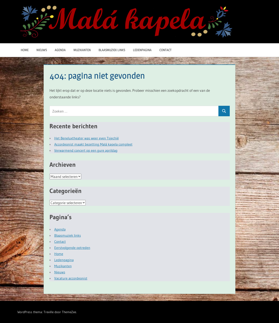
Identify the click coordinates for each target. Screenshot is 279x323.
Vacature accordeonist (70, 278)
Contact (165, 50)
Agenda (60, 50)
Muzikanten (82, 50)
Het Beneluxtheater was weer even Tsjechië (86, 138)
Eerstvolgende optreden (72, 247)
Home (25, 50)
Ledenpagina (142, 50)
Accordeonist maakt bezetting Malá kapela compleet (93, 144)
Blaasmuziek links (112, 50)
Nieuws (41, 50)
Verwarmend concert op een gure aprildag (85, 150)
